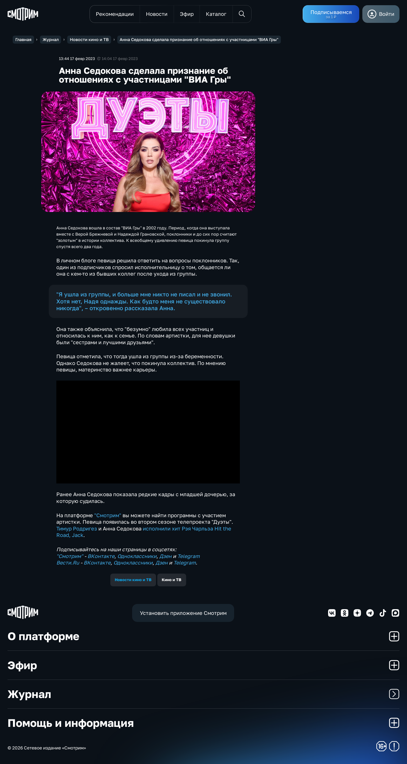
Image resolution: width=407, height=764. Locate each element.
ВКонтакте (100, 556)
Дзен (165, 556)
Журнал (203, 693)
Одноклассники (137, 556)
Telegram (188, 556)
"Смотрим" (107, 515)
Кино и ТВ (171, 579)
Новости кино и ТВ (133, 579)
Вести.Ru (67, 563)
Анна (166, 307)
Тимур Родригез (76, 529)
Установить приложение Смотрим (183, 613)
